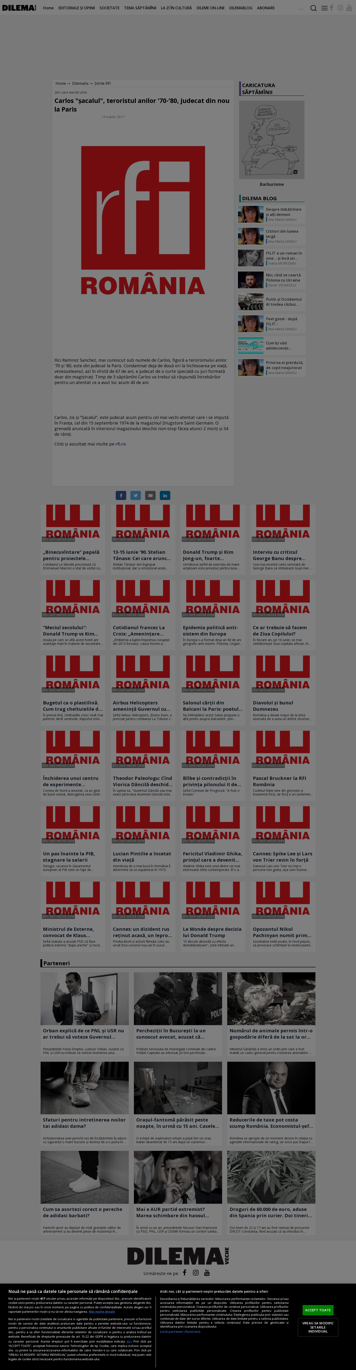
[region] (178, 1327)
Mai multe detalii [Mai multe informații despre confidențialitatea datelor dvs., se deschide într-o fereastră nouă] (102, 1312)
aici (128, 1341)
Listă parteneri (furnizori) (180, 1332)
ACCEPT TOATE (318, 1310)
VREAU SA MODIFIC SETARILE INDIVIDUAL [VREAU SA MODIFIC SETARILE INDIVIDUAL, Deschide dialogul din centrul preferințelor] (318, 1327)
